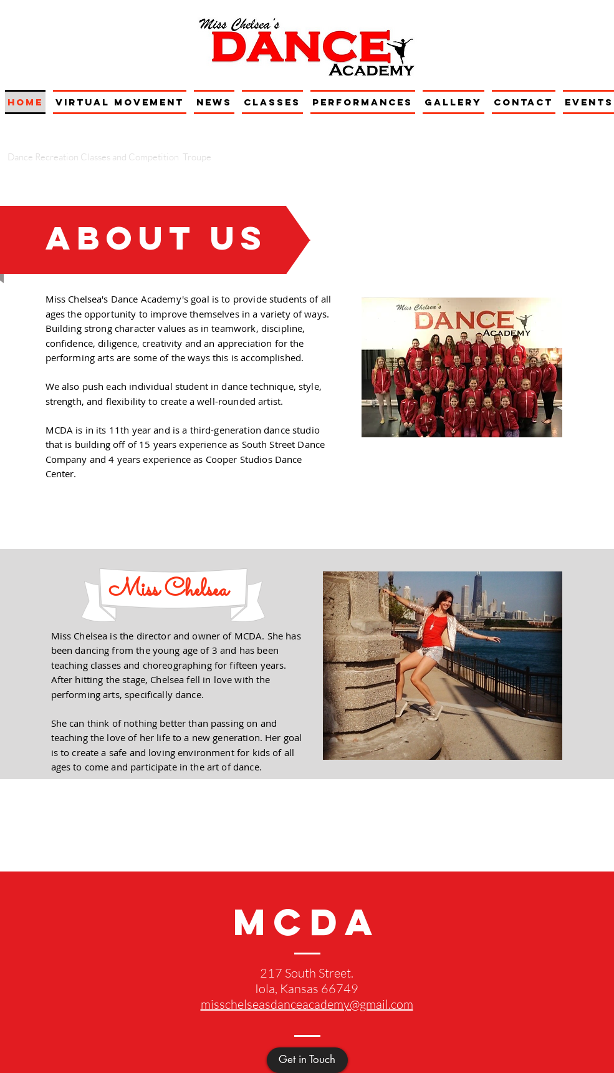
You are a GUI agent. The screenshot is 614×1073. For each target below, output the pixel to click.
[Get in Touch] (307, 1060)
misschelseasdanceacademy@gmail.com (307, 1004)
